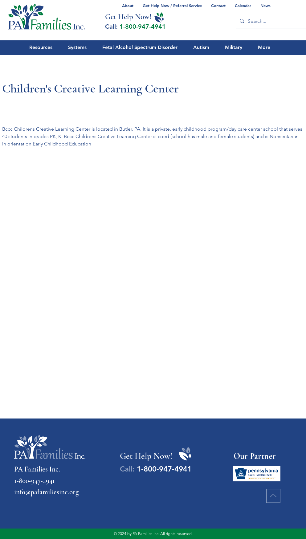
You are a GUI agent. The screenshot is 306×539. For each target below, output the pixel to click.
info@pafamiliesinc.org (46, 492)
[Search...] (272, 21)
